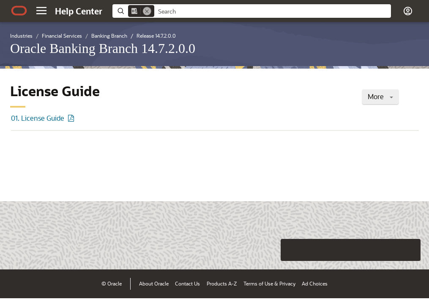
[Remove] (147, 11)
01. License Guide (37, 118)
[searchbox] (272, 11)
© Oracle (111, 283)
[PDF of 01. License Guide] (72, 118)
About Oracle (154, 283)
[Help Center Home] (78, 11)
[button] (41, 10)
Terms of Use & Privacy (269, 283)
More (380, 96)
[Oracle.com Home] (19, 10)
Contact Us (187, 283)
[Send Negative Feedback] (387, 250)
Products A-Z (222, 283)
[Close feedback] (291, 250)
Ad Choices (315, 283)
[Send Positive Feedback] (409, 250)
